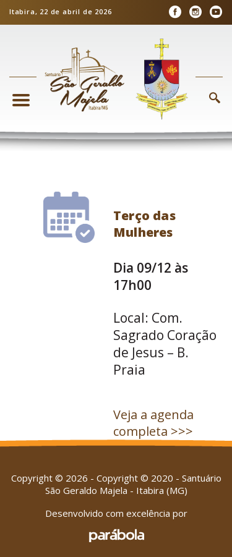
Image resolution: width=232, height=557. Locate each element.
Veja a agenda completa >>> (153, 423)
